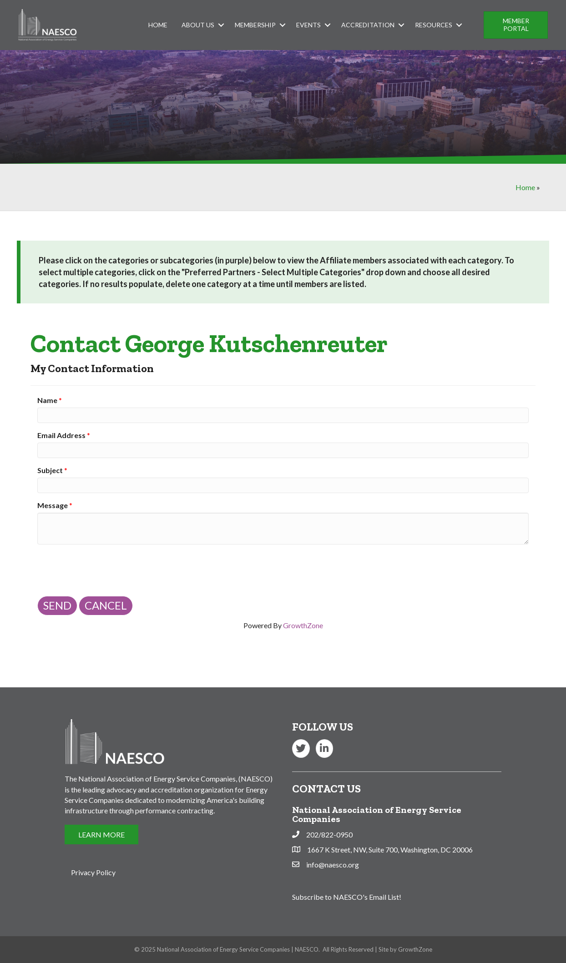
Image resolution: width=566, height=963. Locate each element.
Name (47, 400)
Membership (255, 25)
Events (308, 25)
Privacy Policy (93, 872)
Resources (433, 25)
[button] (516, 25)
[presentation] (106, 569)
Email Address (61, 435)
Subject (50, 470)
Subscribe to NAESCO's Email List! (346, 896)
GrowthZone (303, 625)
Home (157, 25)
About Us (198, 25)
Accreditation (367, 25)
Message (52, 505)
